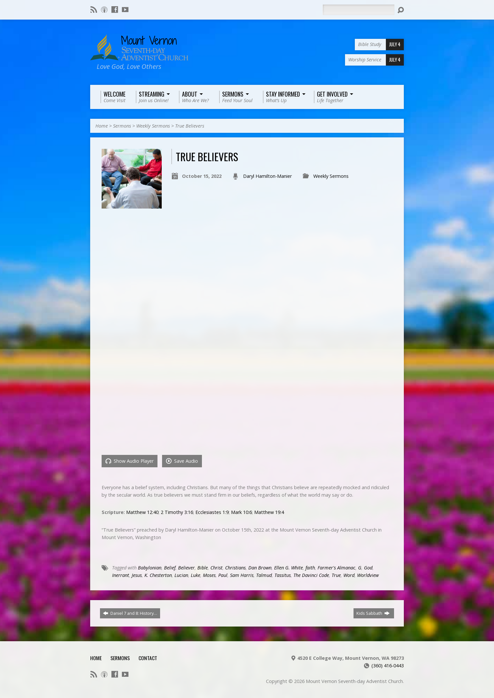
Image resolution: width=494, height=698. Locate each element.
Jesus (137, 575)
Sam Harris (242, 575)
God (368, 568)
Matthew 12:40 (142, 512)
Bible (202, 568)
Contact (148, 658)
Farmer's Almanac (336, 568)
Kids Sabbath (373, 613)
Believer (186, 568)
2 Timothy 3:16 (177, 512)
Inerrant (120, 575)
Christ (216, 568)
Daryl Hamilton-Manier (267, 176)
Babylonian (149, 568)
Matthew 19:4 (269, 512)
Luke (195, 575)
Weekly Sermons (153, 126)
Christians (235, 568)
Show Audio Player (130, 461)
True (336, 575)
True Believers (189, 126)
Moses (209, 575)
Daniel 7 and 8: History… (130, 613)
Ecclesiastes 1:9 (212, 512)
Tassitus (282, 575)
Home (101, 126)
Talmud (264, 575)
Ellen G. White (288, 568)
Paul (222, 575)
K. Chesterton (158, 575)
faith (310, 568)
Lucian (181, 575)
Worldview (368, 575)
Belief (169, 568)
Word (348, 575)
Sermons (122, 126)
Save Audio (182, 461)
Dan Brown (260, 568)
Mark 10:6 (241, 512)
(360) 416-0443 (387, 665)
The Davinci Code (311, 575)
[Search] (358, 10)
